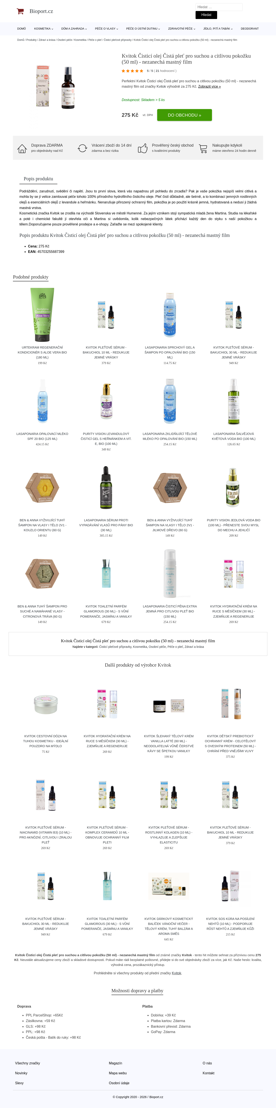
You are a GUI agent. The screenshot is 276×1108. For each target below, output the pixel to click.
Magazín (115, 1063)
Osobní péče (64, 39)
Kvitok (161, 86)
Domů (21, 28)
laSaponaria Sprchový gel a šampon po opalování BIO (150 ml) (169, 352)
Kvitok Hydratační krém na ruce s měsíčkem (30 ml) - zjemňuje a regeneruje (233, 611)
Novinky (21, 1073)
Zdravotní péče (180, 28)
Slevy (19, 1083)
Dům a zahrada (72, 28)
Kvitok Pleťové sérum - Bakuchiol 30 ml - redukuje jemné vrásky (233, 352)
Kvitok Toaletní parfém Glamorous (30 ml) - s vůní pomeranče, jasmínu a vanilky (106, 611)
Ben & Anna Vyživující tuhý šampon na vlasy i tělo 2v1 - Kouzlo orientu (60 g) (42, 525)
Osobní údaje (119, 1083)
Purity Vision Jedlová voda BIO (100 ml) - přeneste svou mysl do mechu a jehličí (233, 525)
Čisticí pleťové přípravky (118, 39)
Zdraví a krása (47, 39)
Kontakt (208, 1073)
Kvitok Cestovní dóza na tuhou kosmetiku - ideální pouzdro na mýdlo (45, 741)
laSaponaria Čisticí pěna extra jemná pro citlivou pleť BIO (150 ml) (170, 611)
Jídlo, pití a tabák (216, 28)
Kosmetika (42, 28)
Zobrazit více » (209, 86)
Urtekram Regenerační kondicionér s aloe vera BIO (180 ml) (42, 352)
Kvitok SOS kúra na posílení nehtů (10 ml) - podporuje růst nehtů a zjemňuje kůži (230, 923)
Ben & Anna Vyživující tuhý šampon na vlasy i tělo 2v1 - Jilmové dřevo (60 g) (170, 525)
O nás (207, 1063)
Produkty (31, 39)
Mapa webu (118, 1073)
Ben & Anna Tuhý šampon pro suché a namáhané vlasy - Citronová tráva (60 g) (42, 611)
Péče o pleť (95, 39)
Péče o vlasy (105, 28)
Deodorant (250, 28)
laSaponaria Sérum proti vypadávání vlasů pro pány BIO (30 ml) (106, 525)
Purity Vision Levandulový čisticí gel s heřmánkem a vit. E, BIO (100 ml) (106, 438)
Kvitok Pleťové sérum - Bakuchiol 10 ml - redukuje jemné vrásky (106, 352)
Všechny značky (27, 1063)
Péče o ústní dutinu (141, 28)
